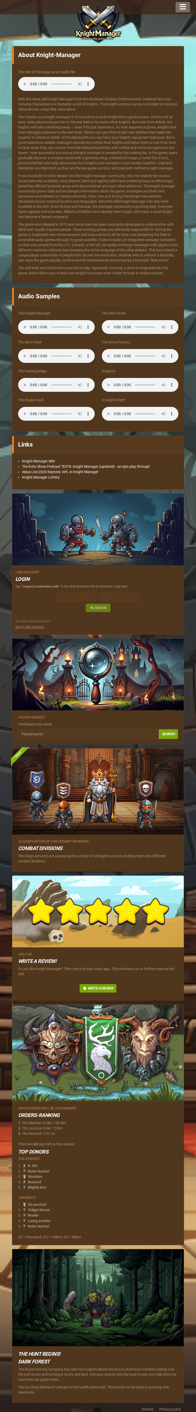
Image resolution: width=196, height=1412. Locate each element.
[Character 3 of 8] (81, 596)
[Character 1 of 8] (61, 596)
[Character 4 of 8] (91, 596)
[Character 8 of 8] (135, 596)
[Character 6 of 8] (114, 596)
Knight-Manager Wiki (38, 461)
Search (168, 734)
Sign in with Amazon (29, 627)
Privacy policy (170, 1409)
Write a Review (98, 988)
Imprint (147, 1409)
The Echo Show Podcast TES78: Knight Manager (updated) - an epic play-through (86, 466)
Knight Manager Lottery (41, 477)
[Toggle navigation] (183, 7)
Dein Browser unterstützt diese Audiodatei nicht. (56, 84)
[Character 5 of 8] (104, 596)
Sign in (98, 608)
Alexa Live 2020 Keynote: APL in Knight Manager (60, 472)
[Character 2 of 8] (71, 596)
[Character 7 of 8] (125, 596)
